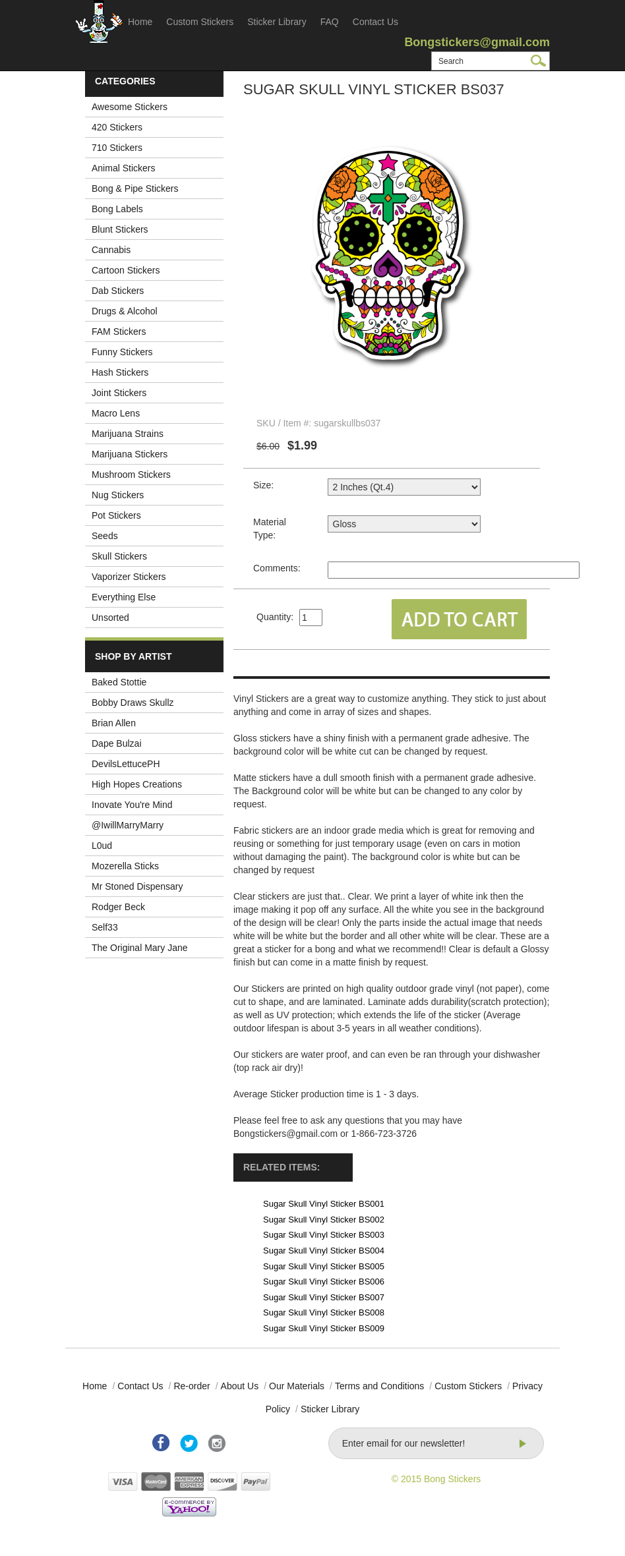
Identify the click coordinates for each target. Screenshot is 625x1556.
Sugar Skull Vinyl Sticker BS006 (323, 1281)
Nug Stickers (118, 495)
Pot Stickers (116, 515)
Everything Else (124, 597)
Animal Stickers (123, 168)
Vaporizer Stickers (129, 576)
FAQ (329, 21)
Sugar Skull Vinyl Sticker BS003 (323, 1235)
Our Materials (296, 1386)
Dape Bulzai (117, 743)
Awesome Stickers (129, 106)
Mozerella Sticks (125, 866)
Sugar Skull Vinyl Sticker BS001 (323, 1204)
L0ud (102, 845)
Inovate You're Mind (132, 804)
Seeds (105, 536)
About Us (240, 1386)
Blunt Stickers (120, 229)
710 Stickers (117, 147)
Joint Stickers (119, 393)
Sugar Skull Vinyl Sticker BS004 (323, 1250)
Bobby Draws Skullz (133, 702)
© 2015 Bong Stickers (436, 1479)
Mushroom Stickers (131, 474)
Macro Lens (116, 413)
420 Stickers (117, 127)
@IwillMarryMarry (128, 825)
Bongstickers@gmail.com (477, 42)
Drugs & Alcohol (125, 311)
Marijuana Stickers (129, 454)
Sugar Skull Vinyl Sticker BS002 (323, 1220)
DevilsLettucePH (126, 764)
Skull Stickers (119, 556)
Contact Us (375, 21)
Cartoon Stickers (126, 270)
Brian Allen (114, 723)
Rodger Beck (118, 907)
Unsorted (110, 617)
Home (140, 21)
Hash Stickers (120, 372)
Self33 (105, 927)
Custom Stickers (199, 21)
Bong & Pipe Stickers (135, 188)
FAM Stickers (119, 331)
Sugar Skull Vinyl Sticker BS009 (323, 1328)
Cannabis (111, 250)
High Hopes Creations (137, 784)
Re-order (191, 1386)
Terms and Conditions (379, 1386)
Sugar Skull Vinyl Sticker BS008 (323, 1312)
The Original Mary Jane (140, 947)
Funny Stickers (122, 352)
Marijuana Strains (128, 433)
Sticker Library (276, 21)
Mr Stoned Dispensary (137, 886)
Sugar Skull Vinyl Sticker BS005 (323, 1266)
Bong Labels (117, 209)
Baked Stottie (119, 682)
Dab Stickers (118, 290)
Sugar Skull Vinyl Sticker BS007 (323, 1297)
